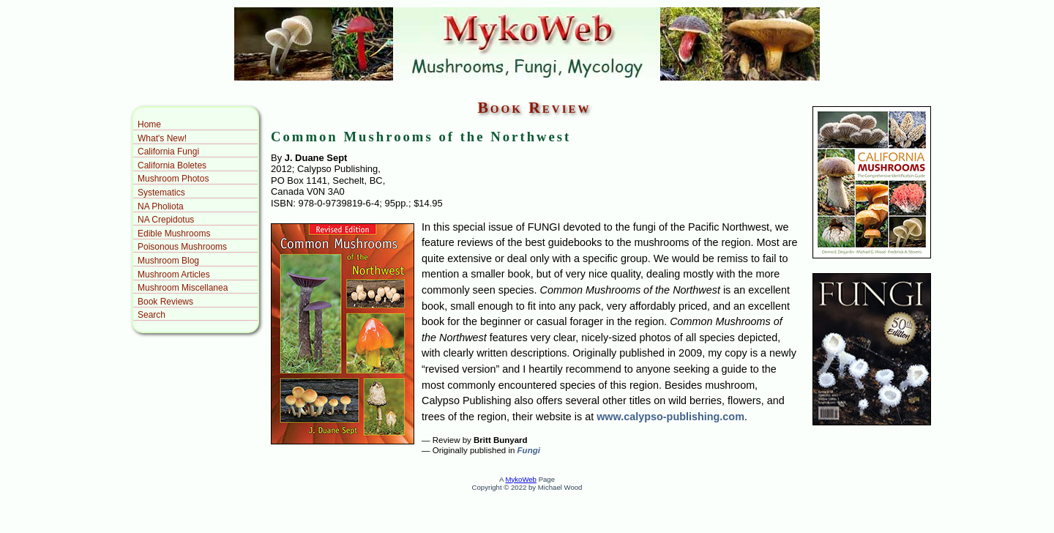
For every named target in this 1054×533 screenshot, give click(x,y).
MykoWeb (520, 479)
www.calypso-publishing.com (670, 416)
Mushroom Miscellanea (183, 288)
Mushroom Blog (168, 261)
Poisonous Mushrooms (182, 247)
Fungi (528, 450)
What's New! (162, 138)
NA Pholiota (161, 206)
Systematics (161, 192)
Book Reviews (165, 302)
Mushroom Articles (174, 274)
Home (149, 124)
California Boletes (172, 165)
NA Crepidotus (166, 220)
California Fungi (168, 151)
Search (151, 315)
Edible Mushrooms (174, 233)
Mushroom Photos (173, 179)
